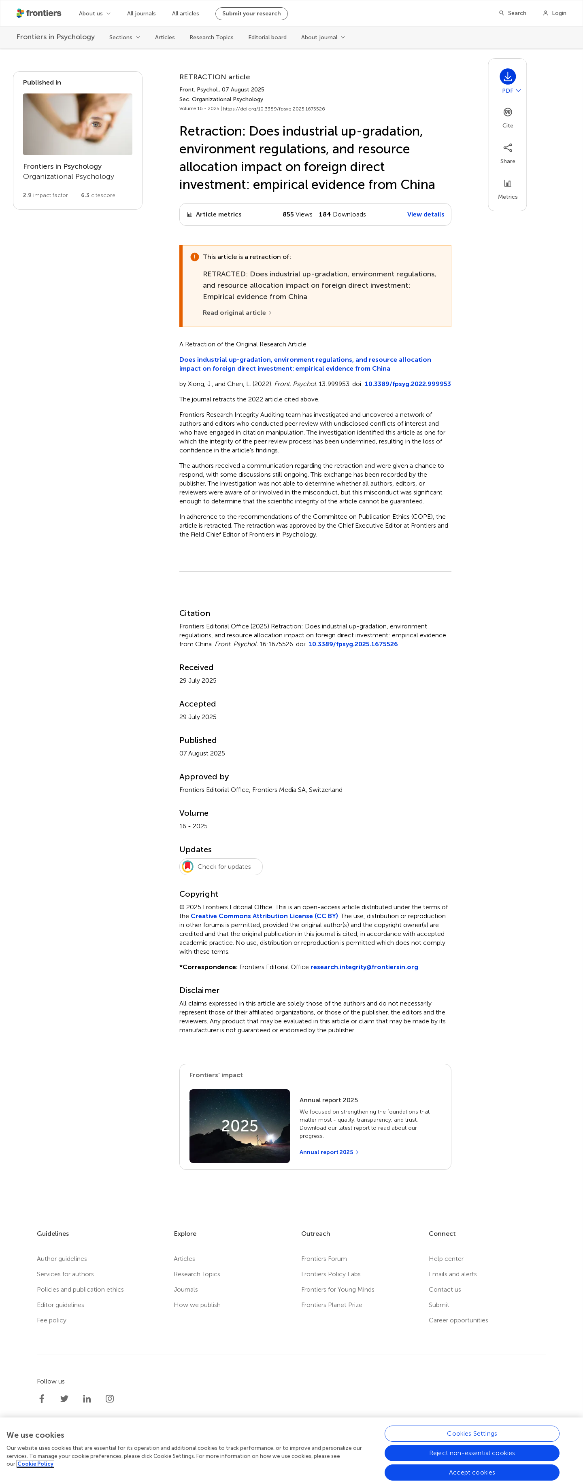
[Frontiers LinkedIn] (87, 1399)
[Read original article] (237, 313)
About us (91, 13)
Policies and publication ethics (80, 1289)
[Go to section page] (77, 140)
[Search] (512, 13)
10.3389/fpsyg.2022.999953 (408, 384)
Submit (439, 1305)
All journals (141, 13)
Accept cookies (472, 1472)
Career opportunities (458, 1320)
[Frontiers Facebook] (42, 1399)
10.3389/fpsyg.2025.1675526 (353, 644)
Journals (186, 1289)
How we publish (197, 1305)
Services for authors (65, 1274)
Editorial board (267, 37)
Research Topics (211, 37)
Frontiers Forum (324, 1258)
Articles (165, 37)
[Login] (554, 13)
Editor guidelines (60, 1305)
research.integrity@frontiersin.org (364, 967)
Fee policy (51, 1320)
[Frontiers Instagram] (110, 1399)
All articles (185, 13)
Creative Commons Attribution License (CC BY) (264, 916)
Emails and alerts (453, 1274)
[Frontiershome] (40, 13)
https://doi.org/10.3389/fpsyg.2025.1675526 (274, 109)
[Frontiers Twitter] (64, 1399)
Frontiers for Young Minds (337, 1289)
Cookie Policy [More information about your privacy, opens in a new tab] (35, 1464)
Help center (446, 1258)
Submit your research (251, 13)
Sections (120, 37)
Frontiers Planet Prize (331, 1305)
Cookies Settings (472, 1433)
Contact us (445, 1289)
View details (426, 214)
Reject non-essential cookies (472, 1453)
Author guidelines (62, 1258)
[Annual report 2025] (330, 1152)
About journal (319, 37)
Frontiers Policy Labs (331, 1274)
